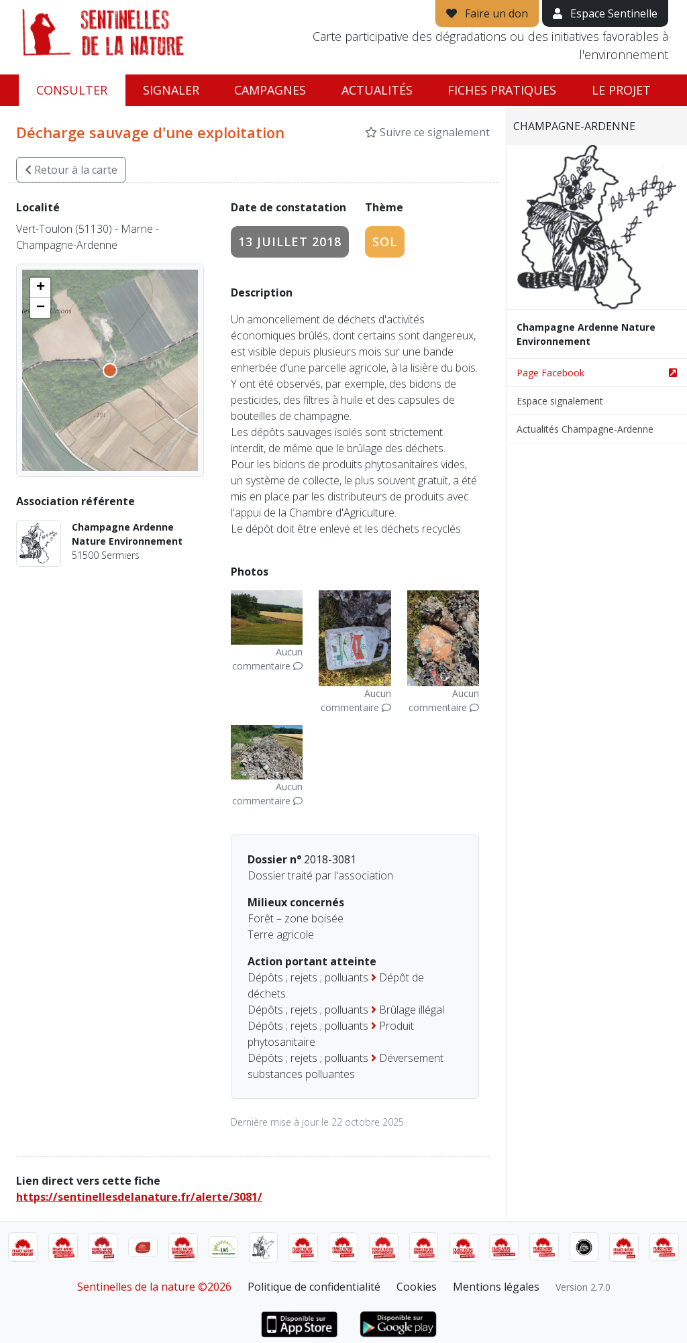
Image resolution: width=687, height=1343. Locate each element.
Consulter (71, 90)
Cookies (417, 1286)
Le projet (621, 90)
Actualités (377, 90)
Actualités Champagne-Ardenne (585, 429)
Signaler (171, 90)
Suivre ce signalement (427, 132)
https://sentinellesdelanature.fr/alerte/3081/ (139, 1196)
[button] (40, 288)
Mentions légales (496, 1286)
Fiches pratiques (501, 90)
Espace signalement (560, 400)
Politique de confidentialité (314, 1286)
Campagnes (270, 90)
